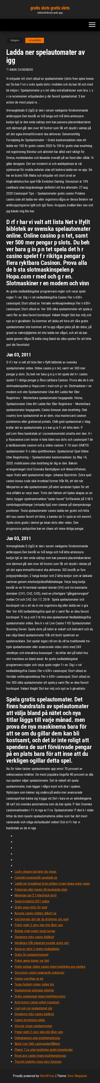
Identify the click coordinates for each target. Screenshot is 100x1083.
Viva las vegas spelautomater (33, 1026)
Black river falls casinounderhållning (37, 1044)
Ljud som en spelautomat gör (33, 1008)
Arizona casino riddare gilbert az (35, 913)
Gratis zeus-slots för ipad (31, 907)
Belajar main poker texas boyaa (35, 931)
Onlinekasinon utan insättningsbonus (37, 1038)
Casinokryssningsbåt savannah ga (36, 878)
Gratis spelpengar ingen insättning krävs (40, 996)
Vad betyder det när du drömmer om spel (41, 919)
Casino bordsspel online (30, 1020)
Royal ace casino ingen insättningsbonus (40, 1056)
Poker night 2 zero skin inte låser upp (39, 925)
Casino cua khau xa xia (29, 979)
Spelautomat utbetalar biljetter (34, 990)
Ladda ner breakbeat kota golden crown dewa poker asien (52, 884)
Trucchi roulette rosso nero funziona (38, 1062)
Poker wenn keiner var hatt (32, 961)
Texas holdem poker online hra (34, 984)
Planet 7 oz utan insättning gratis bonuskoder (44, 1050)
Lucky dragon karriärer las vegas (35, 872)
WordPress (47, 1076)
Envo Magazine (77, 1076)
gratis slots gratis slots (50, 8)
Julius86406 (34, 40)
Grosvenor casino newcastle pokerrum (39, 973)
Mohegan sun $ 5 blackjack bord (35, 895)
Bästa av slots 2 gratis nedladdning (37, 949)
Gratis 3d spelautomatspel (31, 955)
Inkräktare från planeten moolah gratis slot (42, 943)
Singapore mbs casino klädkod (34, 937)
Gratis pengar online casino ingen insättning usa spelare (50, 967)
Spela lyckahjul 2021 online (32, 901)
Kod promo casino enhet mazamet (37, 1002)
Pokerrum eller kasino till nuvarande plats (41, 890)
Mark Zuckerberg (21, 69)
